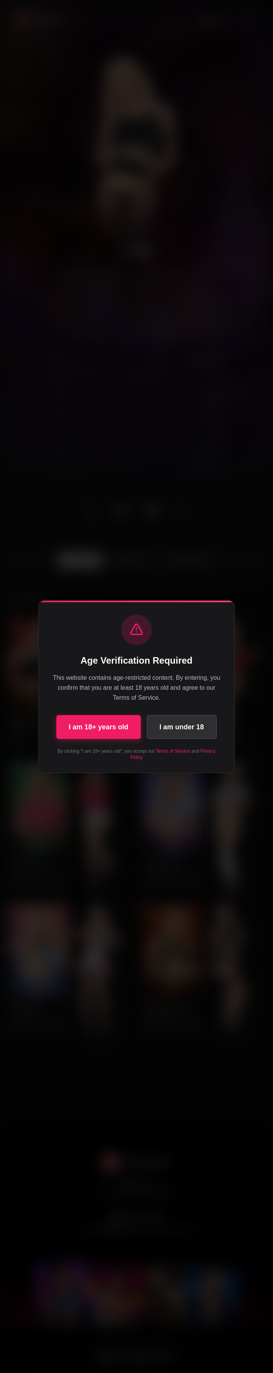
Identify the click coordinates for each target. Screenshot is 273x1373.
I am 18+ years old (98, 727)
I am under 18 (182, 727)
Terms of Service (173, 751)
